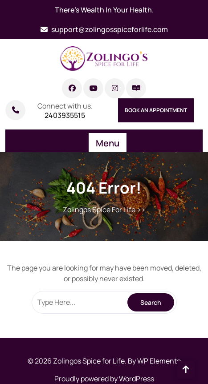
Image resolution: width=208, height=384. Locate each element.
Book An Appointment (156, 110)
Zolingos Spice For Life (99, 209)
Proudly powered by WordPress (104, 379)
